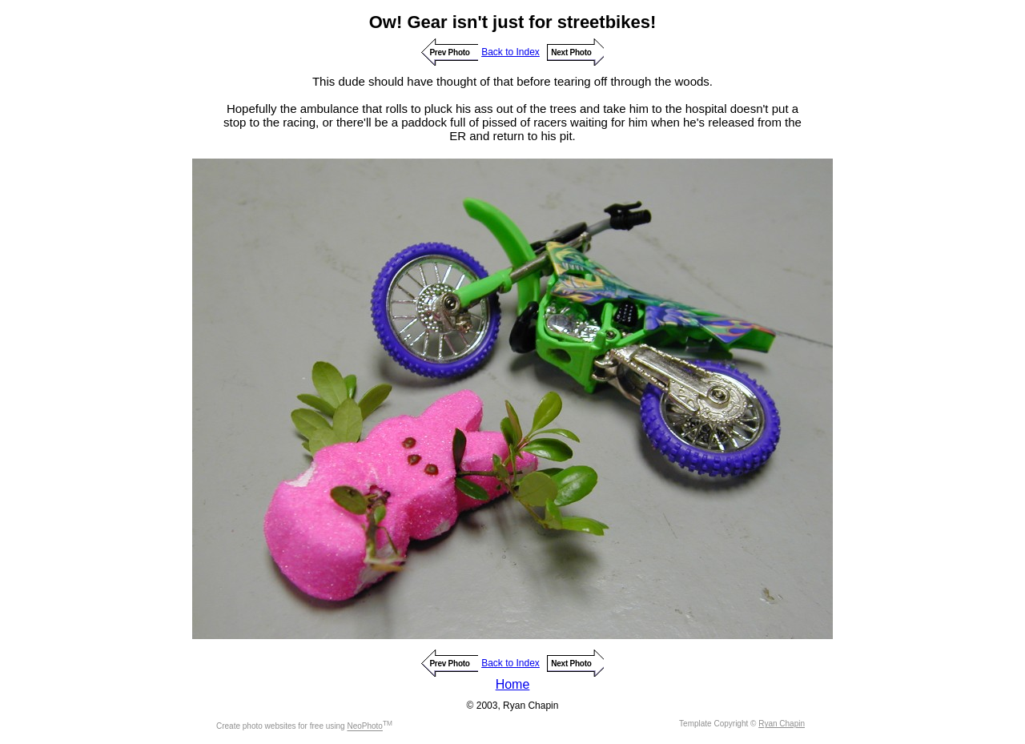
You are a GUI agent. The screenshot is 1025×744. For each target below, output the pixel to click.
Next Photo (571, 52)
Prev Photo (449, 52)
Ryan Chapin (781, 723)
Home (513, 684)
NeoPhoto (364, 726)
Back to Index (510, 52)
